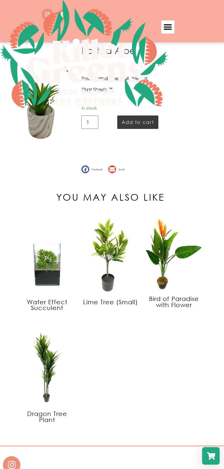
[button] (93, 169)
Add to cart (138, 122)
